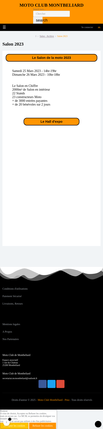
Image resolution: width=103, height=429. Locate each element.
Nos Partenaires (10, 339)
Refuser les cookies (42, 425)
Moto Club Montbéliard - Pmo (54, 400)
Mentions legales (11, 324)
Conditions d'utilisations (15, 288)
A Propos (7, 331)
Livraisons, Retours (12, 303)
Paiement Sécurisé (12, 296)
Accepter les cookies (14, 425)
